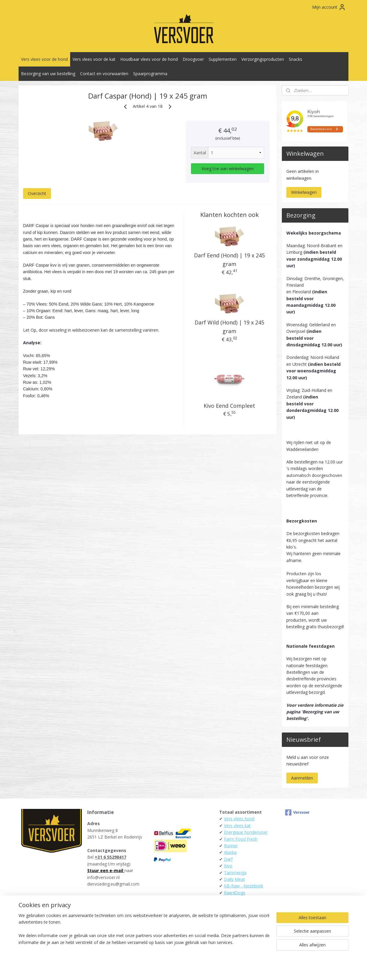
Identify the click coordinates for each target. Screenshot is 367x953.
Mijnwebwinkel (245, 942)
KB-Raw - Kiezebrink (243, 886)
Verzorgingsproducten (262, 59)
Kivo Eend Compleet (229, 405)
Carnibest (233, 899)
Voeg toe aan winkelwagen (227, 168)
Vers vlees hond (239, 818)
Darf (228, 859)
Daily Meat (234, 879)
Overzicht (37, 193)
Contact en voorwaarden (104, 73)
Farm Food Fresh (241, 839)
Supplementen (223, 59)
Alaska (230, 852)
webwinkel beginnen (192, 942)
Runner (231, 845)
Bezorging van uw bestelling (48, 73)
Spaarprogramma (150, 73)
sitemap (157, 942)
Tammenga (235, 872)
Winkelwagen (304, 192)
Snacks (295, 59)
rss (169, 942)
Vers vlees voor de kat (94, 59)
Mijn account (329, 7)
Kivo (228, 866)
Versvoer (297, 812)
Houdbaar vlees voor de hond (149, 59)
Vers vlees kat (237, 825)
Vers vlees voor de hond (44, 59)
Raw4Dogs (234, 892)
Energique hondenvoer (246, 832)
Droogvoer (193, 59)
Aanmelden (302, 778)
